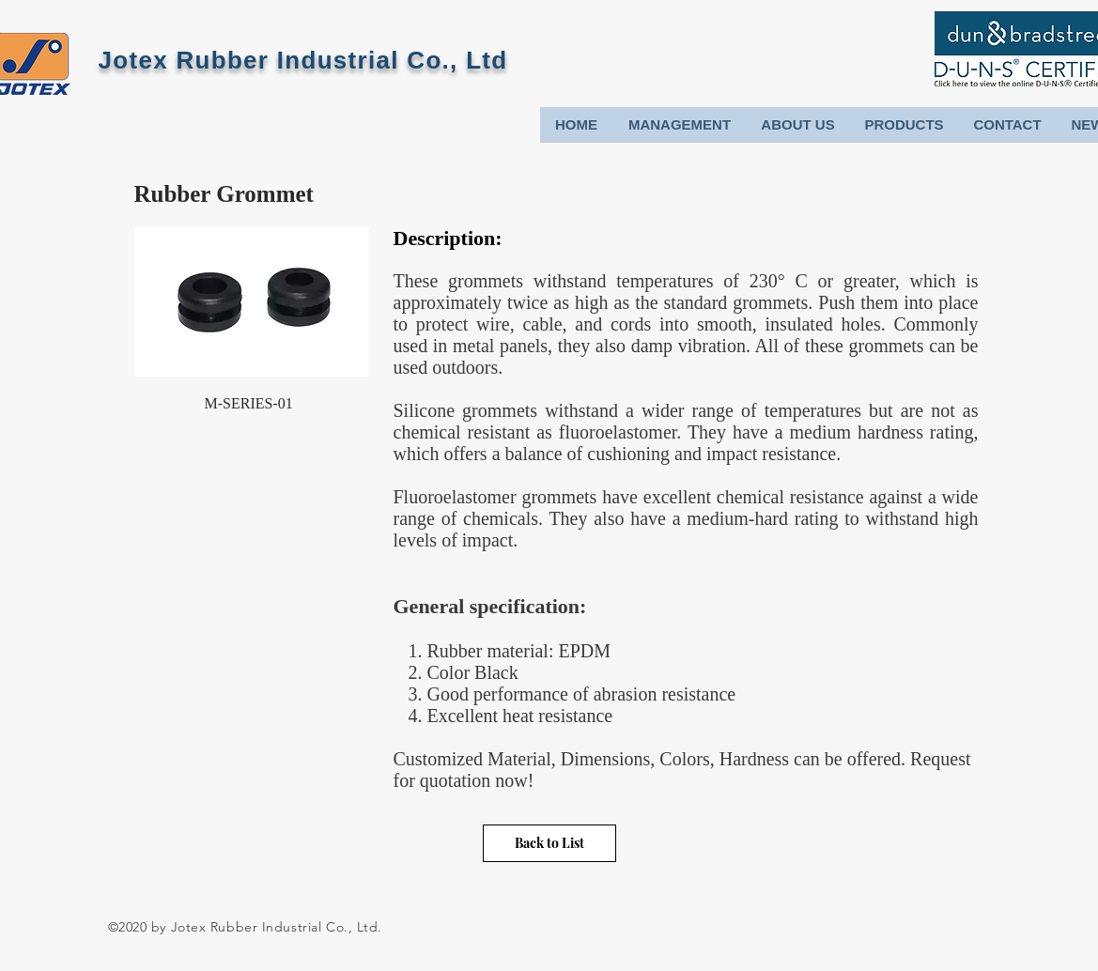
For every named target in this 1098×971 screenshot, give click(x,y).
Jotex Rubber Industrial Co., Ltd (303, 60)
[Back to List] (549, 843)
